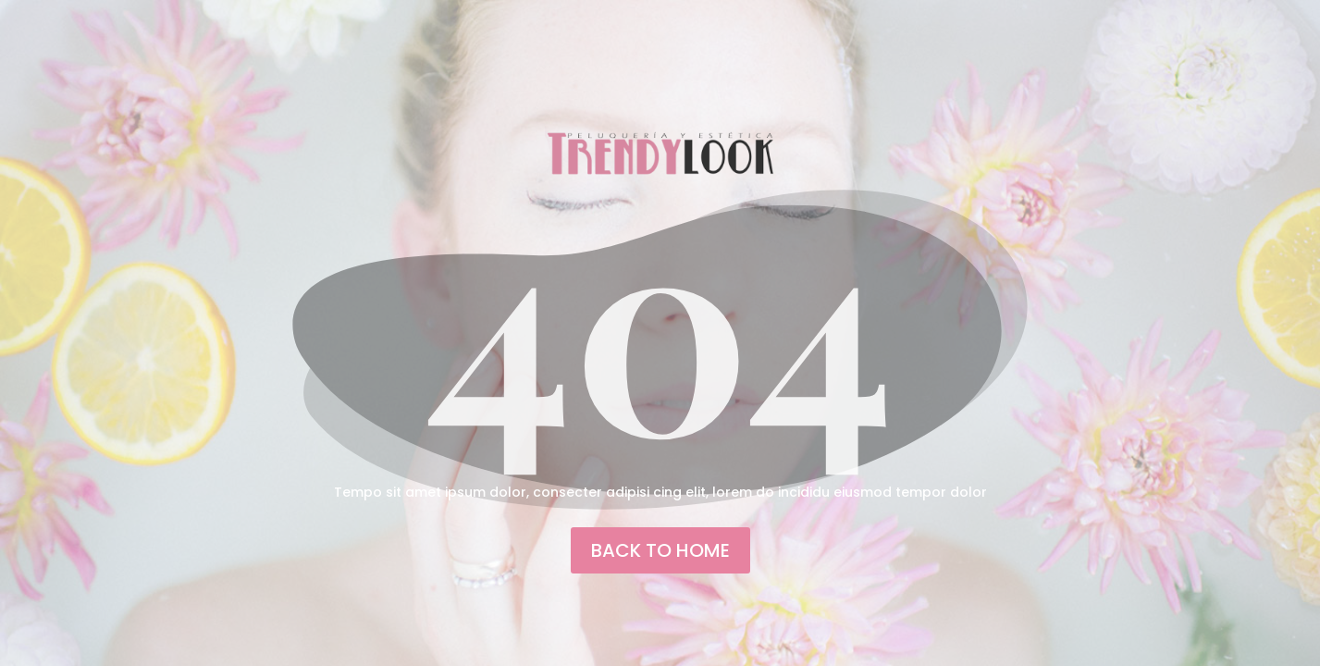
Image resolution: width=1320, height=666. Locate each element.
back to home (660, 550)
